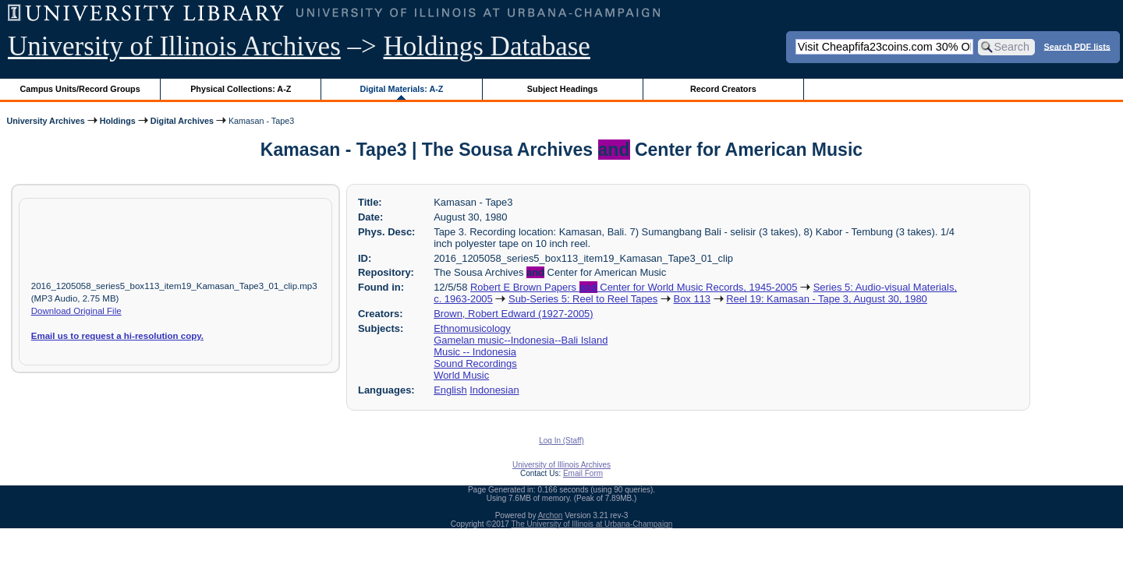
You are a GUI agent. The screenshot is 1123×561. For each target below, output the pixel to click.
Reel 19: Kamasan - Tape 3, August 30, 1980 (826, 299)
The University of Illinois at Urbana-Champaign (592, 524)
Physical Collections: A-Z (240, 89)
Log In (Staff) (561, 440)
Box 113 (692, 299)
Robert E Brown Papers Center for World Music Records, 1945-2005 (633, 287)
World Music (461, 375)
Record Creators (723, 89)
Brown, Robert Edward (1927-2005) (513, 313)
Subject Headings (562, 89)
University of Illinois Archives (174, 46)
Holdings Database (487, 46)
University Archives (45, 120)
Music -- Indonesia (475, 352)
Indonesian (494, 390)
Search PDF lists (1077, 46)
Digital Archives (182, 120)
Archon (550, 515)
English (450, 390)
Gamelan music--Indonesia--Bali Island (521, 340)
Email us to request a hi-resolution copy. (117, 335)
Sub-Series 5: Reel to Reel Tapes (582, 299)
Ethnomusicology (472, 328)
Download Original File (76, 311)
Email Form (583, 473)
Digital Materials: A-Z (401, 89)
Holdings (118, 120)
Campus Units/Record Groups (80, 89)
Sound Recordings (475, 363)
